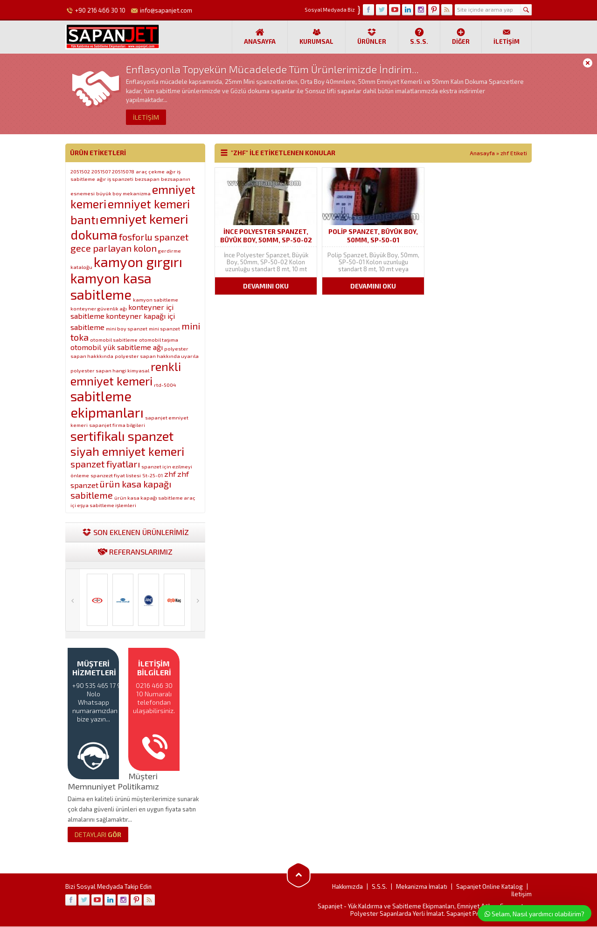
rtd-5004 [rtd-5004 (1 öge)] (165, 385)
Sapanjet (330, 906)
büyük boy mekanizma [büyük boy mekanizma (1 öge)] (123, 193)
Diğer (461, 36)
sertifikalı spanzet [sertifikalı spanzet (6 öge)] (122, 436)
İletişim (506, 36)
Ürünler (371, 36)
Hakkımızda (347, 887)
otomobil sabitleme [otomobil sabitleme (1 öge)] (114, 339)
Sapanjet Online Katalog (489, 887)
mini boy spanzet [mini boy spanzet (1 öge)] (126, 328)
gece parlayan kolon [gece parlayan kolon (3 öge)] (113, 248)
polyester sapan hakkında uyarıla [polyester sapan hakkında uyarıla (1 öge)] (157, 356)
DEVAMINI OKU (266, 286)
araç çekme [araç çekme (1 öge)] (150, 171)
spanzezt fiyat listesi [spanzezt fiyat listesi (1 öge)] (115, 475)
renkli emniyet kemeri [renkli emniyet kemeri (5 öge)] (125, 373)
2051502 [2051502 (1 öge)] (80, 171)
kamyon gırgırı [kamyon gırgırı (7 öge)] (138, 262)
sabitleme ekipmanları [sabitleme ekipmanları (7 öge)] (107, 404)
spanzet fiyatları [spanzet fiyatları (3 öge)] (105, 463)
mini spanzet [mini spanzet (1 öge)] (164, 328)
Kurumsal (316, 36)
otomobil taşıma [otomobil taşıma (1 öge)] (158, 339)
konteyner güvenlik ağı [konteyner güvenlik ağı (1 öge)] (98, 308)
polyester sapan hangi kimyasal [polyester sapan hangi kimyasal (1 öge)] (109, 370)
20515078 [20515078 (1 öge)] (123, 171)
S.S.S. (419, 36)
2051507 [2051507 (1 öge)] (101, 171)
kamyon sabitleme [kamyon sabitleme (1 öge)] (155, 299)
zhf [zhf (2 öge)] (170, 473)
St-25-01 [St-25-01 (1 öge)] (152, 475)
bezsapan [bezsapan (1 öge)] (147, 179)
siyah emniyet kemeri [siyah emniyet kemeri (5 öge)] (127, 451)
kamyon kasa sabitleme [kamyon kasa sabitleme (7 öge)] (111, 286)
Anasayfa (260, 36)
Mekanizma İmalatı (421, 887)
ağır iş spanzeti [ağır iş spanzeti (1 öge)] (115, 179)
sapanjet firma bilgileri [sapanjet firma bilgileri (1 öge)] (117, 425)
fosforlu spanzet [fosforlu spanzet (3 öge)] (153, 236)
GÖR (98, 835)
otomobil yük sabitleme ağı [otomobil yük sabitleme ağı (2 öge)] (116, 347)
